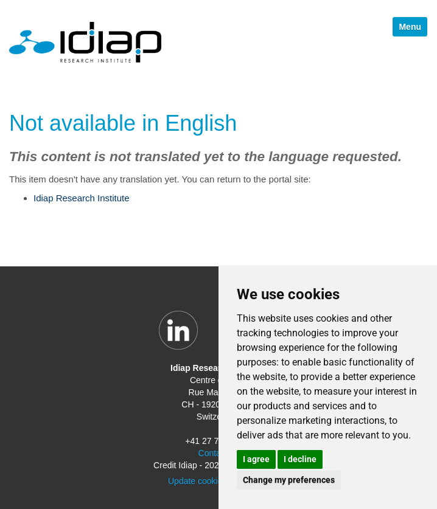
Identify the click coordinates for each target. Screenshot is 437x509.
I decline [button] (300, 459)
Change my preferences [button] (289, 480)
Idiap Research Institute (81, 198)
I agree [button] (256, 459)
